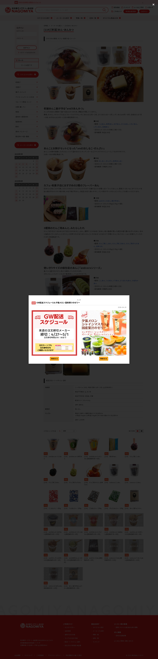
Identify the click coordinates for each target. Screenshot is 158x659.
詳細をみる (54, 359)
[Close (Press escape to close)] (153, 4)
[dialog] (79, 329)
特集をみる (103, 359)
